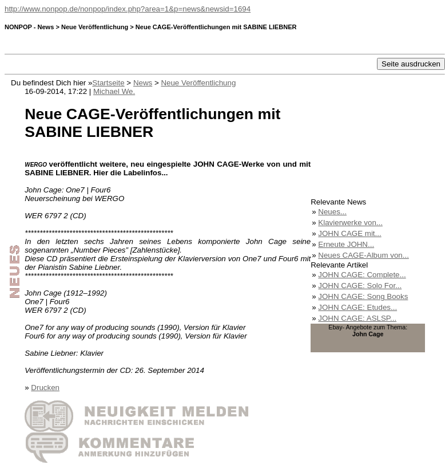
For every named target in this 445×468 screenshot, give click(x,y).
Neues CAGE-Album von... (363, 255)
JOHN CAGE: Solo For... (360, 285)
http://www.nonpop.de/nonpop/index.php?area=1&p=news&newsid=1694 (128, 9)
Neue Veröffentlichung (198, 82)
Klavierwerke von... (350, 222)
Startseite (108, 82)
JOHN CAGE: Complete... (362, 274)
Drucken (45, 387)
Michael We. (114, 91)
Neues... (332, 211)
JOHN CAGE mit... (349, 233)
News (142, 82)
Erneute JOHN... (346, 244)
